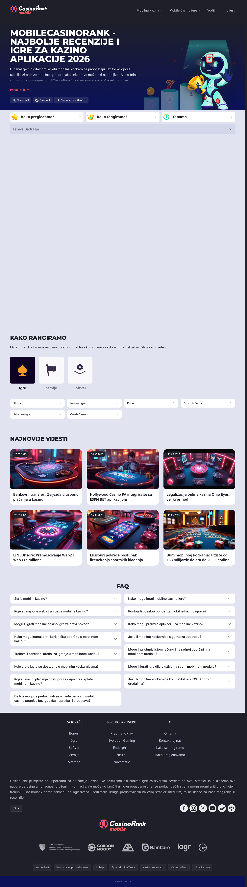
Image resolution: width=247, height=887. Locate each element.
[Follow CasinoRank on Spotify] (222, 808)
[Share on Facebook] (43, 100)
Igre (74, 740)
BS (16, 808)
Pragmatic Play (122, 733)
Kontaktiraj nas (170, 740)
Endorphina (122, 747)
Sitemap (74, 762)
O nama (170, 733)
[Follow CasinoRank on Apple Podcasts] (231, 808)
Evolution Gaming (122, 740)
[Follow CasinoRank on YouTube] (212, 808)
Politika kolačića (123, 881)
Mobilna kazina (148, 10)
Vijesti (231, 10)
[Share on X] (20, 100)
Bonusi (74, 733)
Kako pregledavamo (170, 755)
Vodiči (211, 10)
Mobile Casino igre (183, 10)
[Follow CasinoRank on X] (203, 808)
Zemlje (74, 755)
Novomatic (122, 762)
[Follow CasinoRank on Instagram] (193, 808)
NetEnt (122, 755)
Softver (74, 747)
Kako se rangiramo (170, 747)
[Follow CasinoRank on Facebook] (184, 808)
